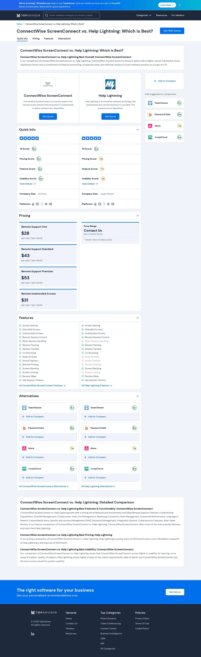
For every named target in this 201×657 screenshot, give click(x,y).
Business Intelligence (111, 633)
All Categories (107, 648)
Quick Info (22, 38)
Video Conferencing (110, 623)
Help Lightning (110, 95)
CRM (102, 638)
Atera (31, 448)
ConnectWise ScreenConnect (48, 95)
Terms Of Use (142, 623)
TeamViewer (35, 407)
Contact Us (71, 623)
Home (69, 618)
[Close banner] (179, 5)
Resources (71, 633)
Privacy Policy (142, 618)
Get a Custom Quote (93, 234)
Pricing (36, 38)
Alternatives (64, 38)
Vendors (70, 628)
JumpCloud (34, 468)
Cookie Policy (142, 628)
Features (48, 38)
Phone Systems (108, 618)
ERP (102, 643)
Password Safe (36, 427)
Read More (59, 108)
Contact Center (108, 628)
